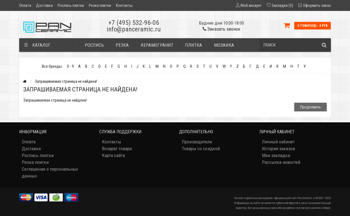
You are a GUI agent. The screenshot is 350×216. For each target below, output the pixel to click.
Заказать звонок (221, 29)
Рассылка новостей (281, 162)
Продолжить (310, 107)
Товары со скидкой (201, 148)
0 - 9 (70, 66)
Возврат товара (117, 148)
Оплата (25, 5)
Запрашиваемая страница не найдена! (66, 81)
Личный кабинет (278, 141)
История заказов (278, 148)
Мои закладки (276, 155)
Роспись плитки (71, 5)
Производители (197, 141)
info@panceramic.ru (134, 29)
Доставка (44, 5)
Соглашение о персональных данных (50, 172)
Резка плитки (100, 5)
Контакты (124, 5)
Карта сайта (113, 155)
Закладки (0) (282, 5)
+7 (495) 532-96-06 (133, 22)
